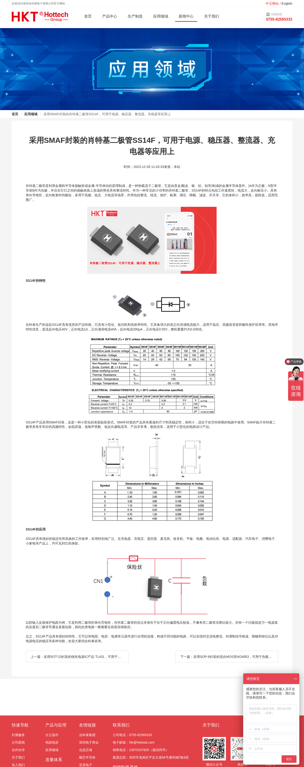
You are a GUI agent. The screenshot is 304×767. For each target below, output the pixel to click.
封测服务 (18, 735)
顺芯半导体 (87, 757)
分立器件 (51, 735)
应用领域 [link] (30, 114)
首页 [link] (15, 114)
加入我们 (18, 765)
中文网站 (272, 3)
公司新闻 (18, 742)
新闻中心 (186, 16)
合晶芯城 (85, 750)
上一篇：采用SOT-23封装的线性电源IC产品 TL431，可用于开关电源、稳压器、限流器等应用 (80, 657)
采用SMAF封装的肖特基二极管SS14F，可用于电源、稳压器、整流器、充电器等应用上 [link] (107, 114)
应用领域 (51, 750)
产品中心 (109, 16)
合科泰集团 (87, 735)
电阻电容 (51, 742)
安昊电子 (85, 765)
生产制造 (135, 16)
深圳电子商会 (89, 742)
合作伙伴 (18, 750)
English (287, 3)
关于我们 (211, 16)
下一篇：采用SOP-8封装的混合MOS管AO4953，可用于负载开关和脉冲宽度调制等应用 (229, 657)
